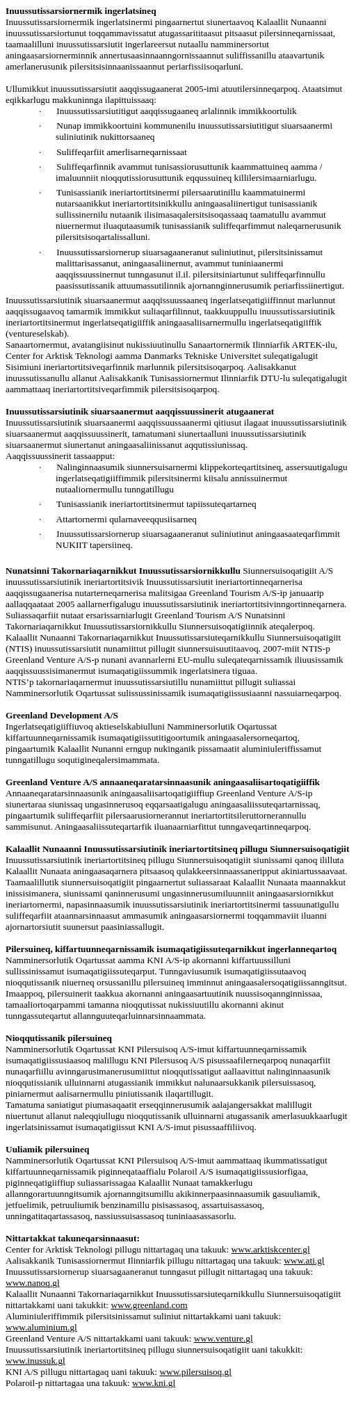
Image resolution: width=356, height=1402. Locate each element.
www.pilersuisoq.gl (195, 1372)
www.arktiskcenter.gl (271, 1249)
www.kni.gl (153, 1383)
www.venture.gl (223, 1338)
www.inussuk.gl (35, 1360)
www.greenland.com (149, 1305)
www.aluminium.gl (41, 1327)
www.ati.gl (304, 1260)
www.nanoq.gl (33, 1283)
